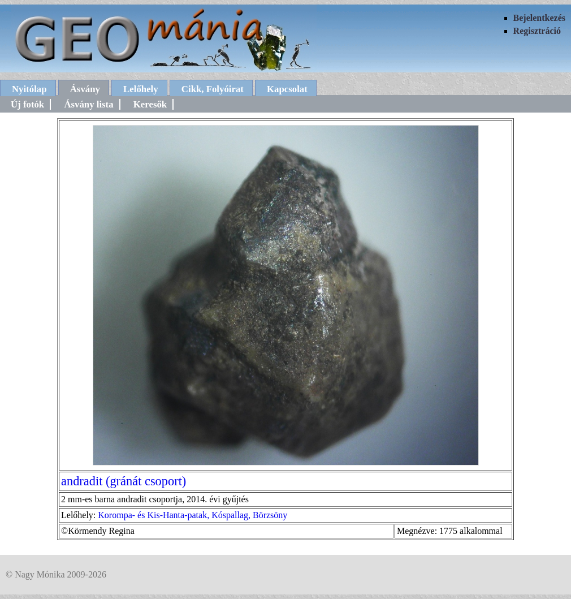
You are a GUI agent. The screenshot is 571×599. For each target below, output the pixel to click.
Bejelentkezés (539, 18)
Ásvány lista (88, 104)
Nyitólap (29, 89)
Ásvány (85, 89)
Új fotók (27, 104)
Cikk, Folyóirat (212, 89)
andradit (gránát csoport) (123, 481)
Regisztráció (537, 31)
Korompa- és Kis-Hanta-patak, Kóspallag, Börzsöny (192, 515)
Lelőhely (140, 89)
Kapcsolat (287, 89)
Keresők (150, 104)
